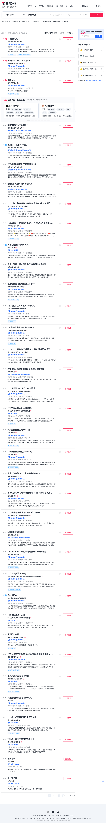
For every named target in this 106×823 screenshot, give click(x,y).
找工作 (29, 6)
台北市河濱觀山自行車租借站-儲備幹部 (24, 474)
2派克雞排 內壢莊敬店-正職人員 (21, 328)
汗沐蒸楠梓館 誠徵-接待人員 (20, 698)
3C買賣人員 (13, 39)
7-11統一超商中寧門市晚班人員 (21, 739)
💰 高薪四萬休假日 (91, 50)
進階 (65, 22)
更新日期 (5, 22)
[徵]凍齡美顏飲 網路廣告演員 (20, 184)
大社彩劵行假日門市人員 (18, 245)
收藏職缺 (60, 39)
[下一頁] (68, 796)
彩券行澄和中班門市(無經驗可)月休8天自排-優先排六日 (31, 493)
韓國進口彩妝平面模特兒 (18, 125)
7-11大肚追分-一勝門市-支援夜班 (22, 389)
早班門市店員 (13, 635)
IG (48, 812)
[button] (28, 120)
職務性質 (15, 22)
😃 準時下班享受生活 (91, 63)
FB (53, 812)
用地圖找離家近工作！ (94, 81)
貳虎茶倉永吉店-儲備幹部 (18, 676)
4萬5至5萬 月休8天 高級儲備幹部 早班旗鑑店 (27, 552)
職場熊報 (50, 6)
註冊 (98, 36)
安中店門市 (12, 595)
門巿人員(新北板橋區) (17, 574)
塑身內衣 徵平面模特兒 (17, 145)
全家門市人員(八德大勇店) (19, 61)
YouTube (58, 812)
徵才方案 (69, 6)
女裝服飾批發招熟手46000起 (20, 452)
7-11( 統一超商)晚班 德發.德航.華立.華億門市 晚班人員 (31, 350)
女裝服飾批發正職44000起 (19, 430)
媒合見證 (59, 6)
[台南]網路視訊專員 (16, 532)
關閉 (103, 779)
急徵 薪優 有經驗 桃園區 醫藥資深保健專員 (26, 369)
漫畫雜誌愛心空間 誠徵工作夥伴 (21, 284)
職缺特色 (56, 22)
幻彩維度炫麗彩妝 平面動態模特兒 (22, 164)
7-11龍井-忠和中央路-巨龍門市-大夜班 (24, 513)
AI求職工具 (39, 6)
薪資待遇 (25, 22)
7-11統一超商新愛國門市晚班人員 (22, 717)
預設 (51, 33)
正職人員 (11, 80)
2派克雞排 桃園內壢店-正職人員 (21, 306)
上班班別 (36, 22)
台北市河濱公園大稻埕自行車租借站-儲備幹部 (27, 264)
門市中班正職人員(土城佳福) (20, 408)
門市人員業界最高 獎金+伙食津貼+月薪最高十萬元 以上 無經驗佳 (31, 654)
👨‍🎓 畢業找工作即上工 (91, 76)
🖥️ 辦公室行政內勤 (91, 56)
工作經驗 (46, 22)
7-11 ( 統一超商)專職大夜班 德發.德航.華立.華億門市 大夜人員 (31, 204)
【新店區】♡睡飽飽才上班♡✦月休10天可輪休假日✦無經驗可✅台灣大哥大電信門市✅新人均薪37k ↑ (31, 223)
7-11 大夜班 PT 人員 (16, 615)
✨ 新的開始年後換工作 (91, 69)
